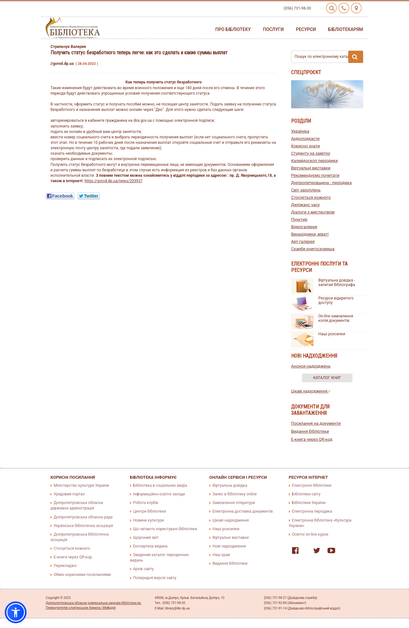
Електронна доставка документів (242, 511)
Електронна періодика (312, 511)
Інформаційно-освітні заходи (159, 494)
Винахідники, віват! (310, 234)
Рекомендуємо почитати (315, 175)
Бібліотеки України (309, 502)
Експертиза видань (150, 546)
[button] (15, 612)
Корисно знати (305, 145)
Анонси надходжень (310, 366)
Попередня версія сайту (155, 578)
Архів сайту (143, 569)
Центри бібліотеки (149, 511)
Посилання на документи (316, 423)
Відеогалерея (304, 226)
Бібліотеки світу (306, 494)
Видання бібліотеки (310, 431)
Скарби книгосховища (313, 248)
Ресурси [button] (306, 29)
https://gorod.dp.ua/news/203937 (113, 181)
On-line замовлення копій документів (335, 318)
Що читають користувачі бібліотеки (165, 529)
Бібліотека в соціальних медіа (160, 485)
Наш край (221, 555)
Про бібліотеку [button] (233, 29)
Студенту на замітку (310, 153)
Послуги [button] (273, 29)
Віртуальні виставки (310, 168)
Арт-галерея (302, 241)
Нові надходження (229, 546)
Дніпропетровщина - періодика (321, 182)
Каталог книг (327, 378)
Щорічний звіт (146, 537)
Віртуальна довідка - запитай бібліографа (336, 282)
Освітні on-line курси (310, 534)
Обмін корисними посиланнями (82, 574)
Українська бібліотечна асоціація (83, 525)
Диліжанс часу (305, 204)
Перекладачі (65, 565)
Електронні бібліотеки (312, 485)
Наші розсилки (331, 334)
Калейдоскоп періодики (314, 160)
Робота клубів (145, 502)
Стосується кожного (311, 197)
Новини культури (148, 520)
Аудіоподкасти (305, 138)
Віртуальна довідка (229, 485)
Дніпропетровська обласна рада (83, 517)
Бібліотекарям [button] (345, 29)
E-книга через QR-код (311, 439)
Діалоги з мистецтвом (313, 212)
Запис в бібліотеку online (234, 494)
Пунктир (299, 219)
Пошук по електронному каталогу (329, 57)
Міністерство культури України (81, 485)
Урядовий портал (69, 494)
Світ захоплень (305, 190)
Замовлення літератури (233, 502)
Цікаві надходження (310, 391)
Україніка (300, 131)
